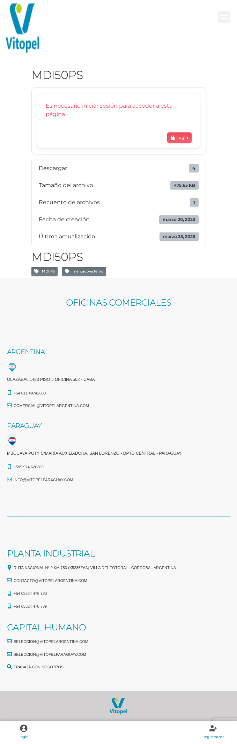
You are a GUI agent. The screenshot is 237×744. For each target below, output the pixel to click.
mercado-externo (84, 271)
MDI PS (44, 271)
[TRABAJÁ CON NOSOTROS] (9, 666)
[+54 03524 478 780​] (9, 593)
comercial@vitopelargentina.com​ (51, 406)
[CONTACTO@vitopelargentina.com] (9, 580)
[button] (224, 17)
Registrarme (213, 737)
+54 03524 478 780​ (30, 593)
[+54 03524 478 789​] (9, 606)
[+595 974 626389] (9, 466)
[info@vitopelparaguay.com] (9, 479)
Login (23, 737)
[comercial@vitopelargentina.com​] (9, 405)
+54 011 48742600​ (30, 393)
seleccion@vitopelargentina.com (51, 641)
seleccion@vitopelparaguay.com (50, 654)
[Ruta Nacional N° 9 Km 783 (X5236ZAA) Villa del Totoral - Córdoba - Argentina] (9, 567)
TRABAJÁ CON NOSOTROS (39, 667)
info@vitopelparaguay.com (43, 480)
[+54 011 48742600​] (9, 392)
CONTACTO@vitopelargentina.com (50, 580)
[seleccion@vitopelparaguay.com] (9, 654)
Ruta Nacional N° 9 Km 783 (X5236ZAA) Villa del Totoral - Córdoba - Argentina (95, 568)
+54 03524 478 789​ (30, 606)
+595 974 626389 (29, 467)
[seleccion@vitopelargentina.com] (9, 641)
